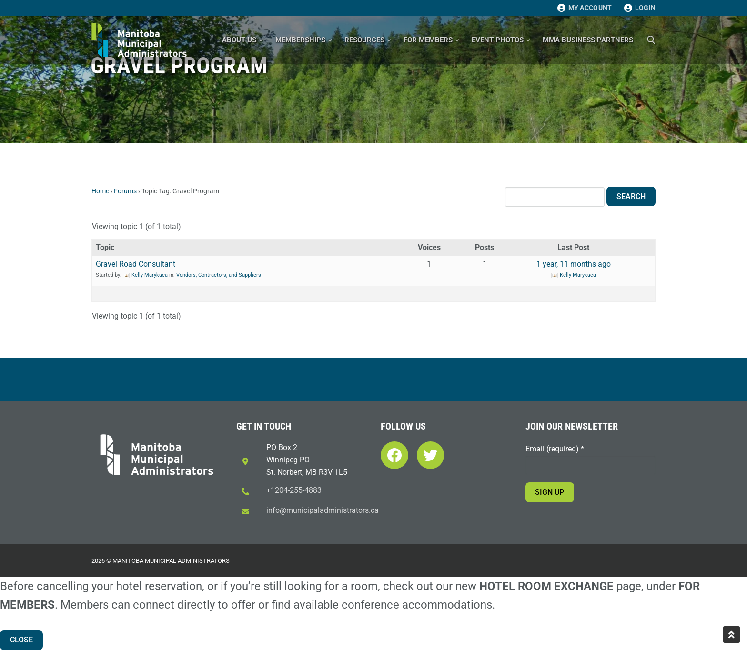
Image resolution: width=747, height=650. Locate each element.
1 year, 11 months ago (573, 264)
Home (100, 191)
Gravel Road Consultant (135, 264)
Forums (125, 191)
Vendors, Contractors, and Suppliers (218, 275)
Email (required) (554, 448)
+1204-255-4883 (294, 490)
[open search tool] (651, 40)
